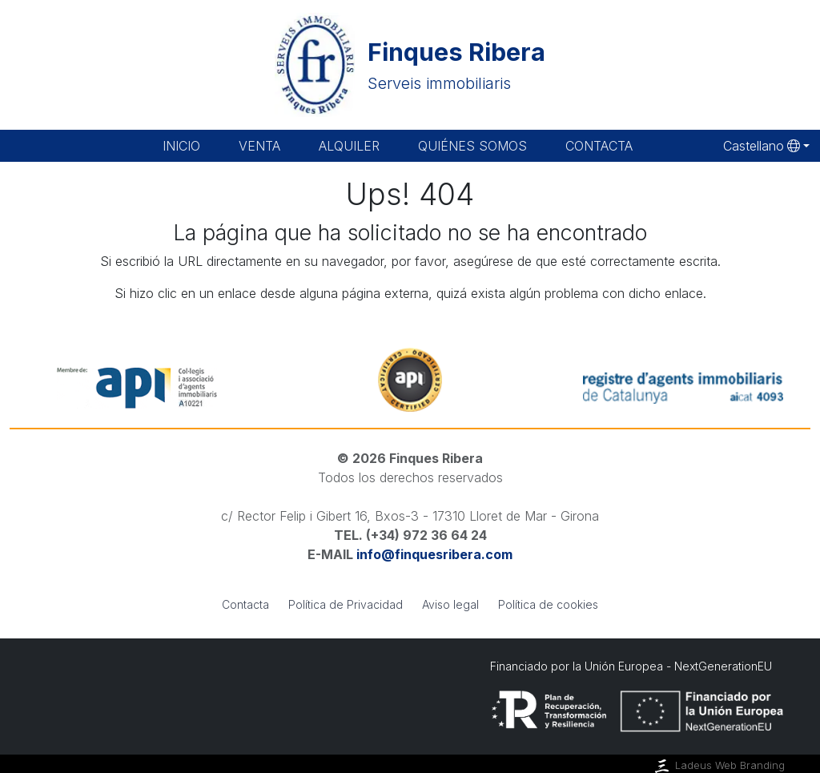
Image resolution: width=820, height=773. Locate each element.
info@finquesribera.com (434, 554)
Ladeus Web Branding (718, 765)
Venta (259, 146)
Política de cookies (548, 604)
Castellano (761, 146)
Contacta (599, 146)
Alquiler (349, 146)
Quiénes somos (472, 146)
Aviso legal (450, 604)
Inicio (181, 146)
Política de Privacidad (345, 604)
